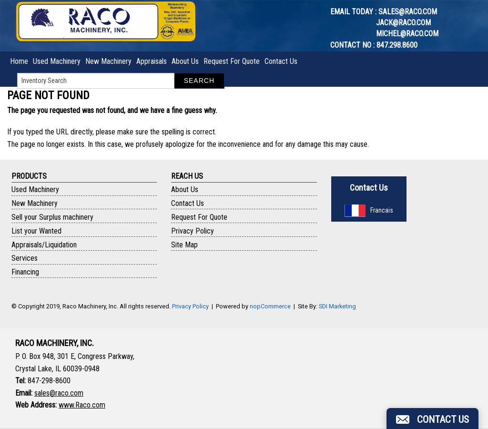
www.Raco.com (82, 404)
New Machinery (108, 61)
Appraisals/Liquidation (44, 244)
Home (19, 61)
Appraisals (151, 61)
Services (24, 258)
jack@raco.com (403, 22)
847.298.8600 (396, 45)
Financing (25, 271)
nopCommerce (270, 306)
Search (199, 80)
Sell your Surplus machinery (52, 217)
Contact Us (280, 61)
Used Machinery (57, 61)
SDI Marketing (337, 306)
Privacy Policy (192, 230)
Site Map (184, 244)
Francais (369, 210)
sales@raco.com (407, 11)
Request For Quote (231, 61)
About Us (185, 61)
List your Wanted (36, 230)
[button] (432, 418)
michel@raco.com (407, 33)
